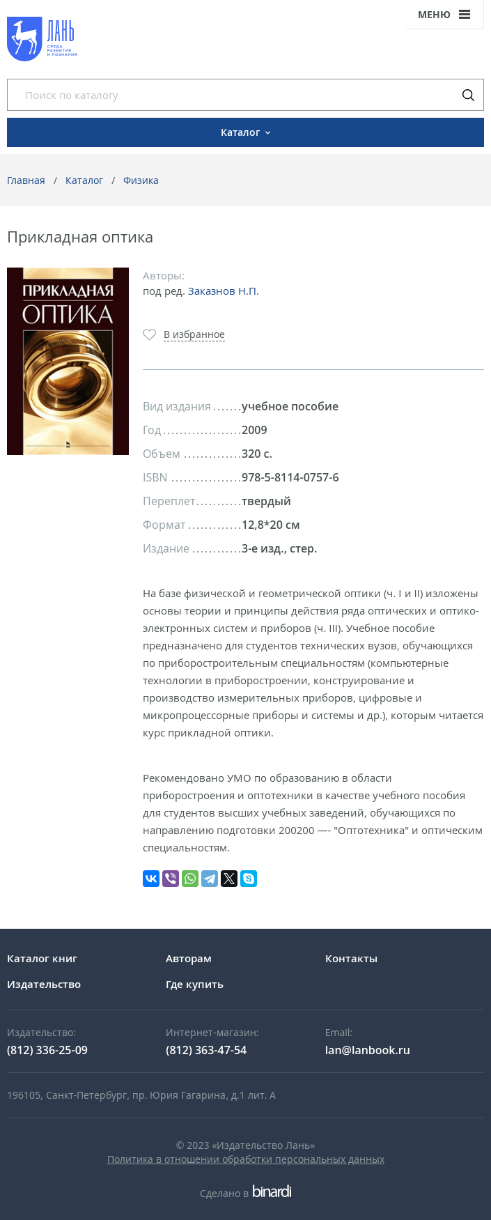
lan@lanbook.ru (367, 1050)
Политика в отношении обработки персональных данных (245, 1159)
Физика (141, 180)
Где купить (195, 984)
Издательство (44, 984)
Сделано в (245, 1193)
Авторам (189, 958)
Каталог (84, 180)
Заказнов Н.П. (223, 291)
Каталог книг (42, 958)
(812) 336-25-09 (47, 1050)
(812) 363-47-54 (206, 1050)
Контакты (351, 958)
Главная (26, 180)
